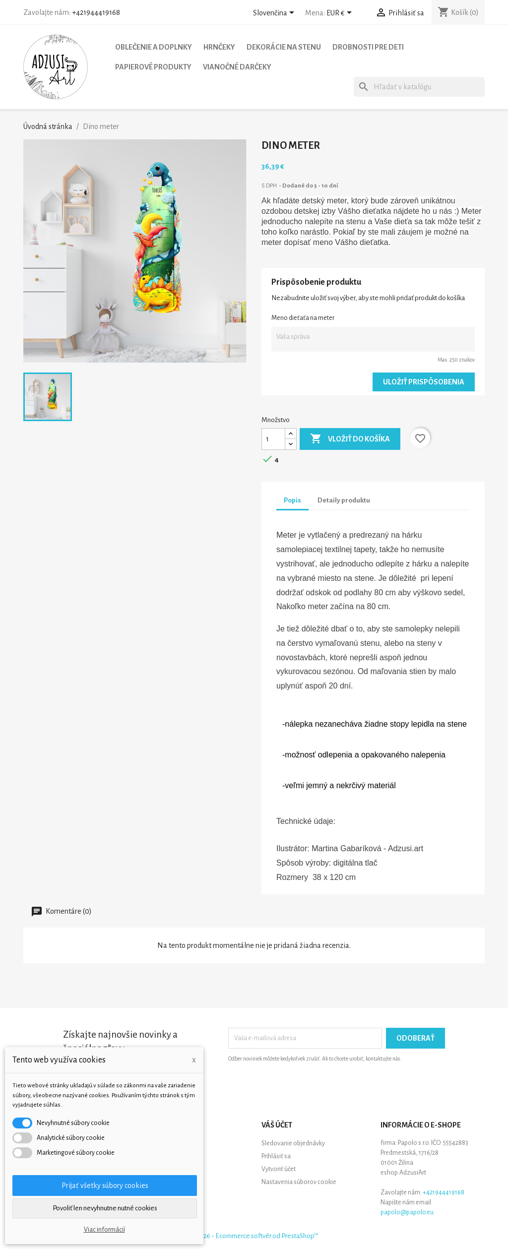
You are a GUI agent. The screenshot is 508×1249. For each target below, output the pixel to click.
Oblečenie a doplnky (153, 47)
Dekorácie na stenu (284, 47)
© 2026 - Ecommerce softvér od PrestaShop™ (254, 1236)
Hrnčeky (219, 47)
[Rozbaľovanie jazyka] (275, 13)
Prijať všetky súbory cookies (105, 1185)
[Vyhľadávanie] (419, 87)
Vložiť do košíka (350, 439)
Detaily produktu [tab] (344, 500)
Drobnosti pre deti (368, 47)
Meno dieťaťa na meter (302, 317)
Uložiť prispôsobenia (423, 382)
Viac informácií (104, 1229)
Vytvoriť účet (278, 1169)
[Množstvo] (273, 439)
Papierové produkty (153, 67)
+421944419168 (96, 12)
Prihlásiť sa (276, 1156)
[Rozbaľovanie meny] (340, 13)
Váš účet (276, 1125)
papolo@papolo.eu (407, 1212)
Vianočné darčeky (237, 67)
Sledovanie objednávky (293, 1143)
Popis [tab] (292, 500)
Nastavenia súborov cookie (298, 1182)
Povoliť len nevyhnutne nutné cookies (105, 1208)
